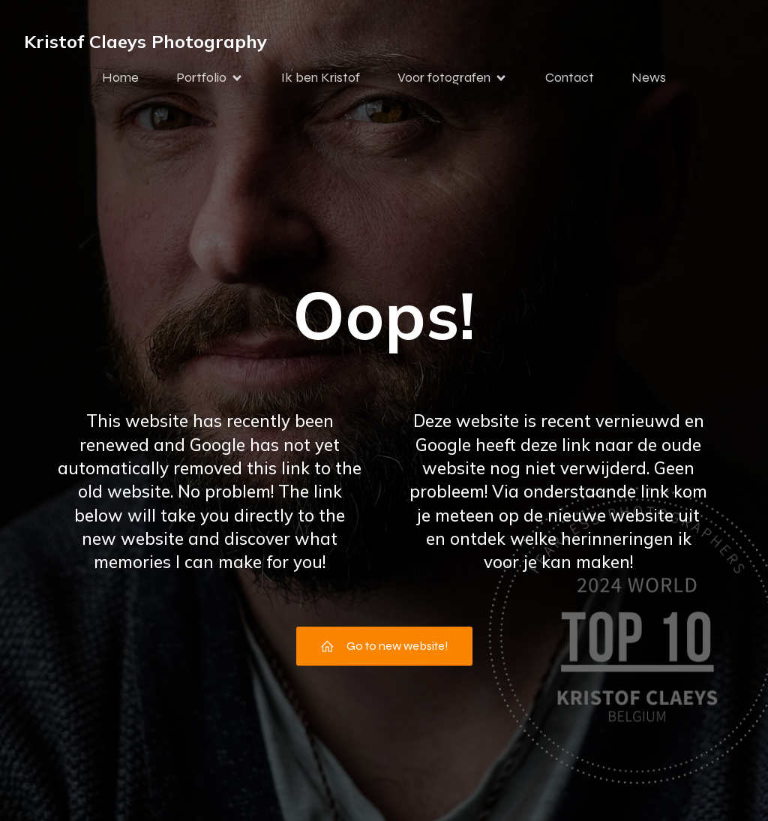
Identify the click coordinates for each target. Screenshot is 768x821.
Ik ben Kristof (320, 77)
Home (120, 77)
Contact (569, 77)
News (649, 77)
